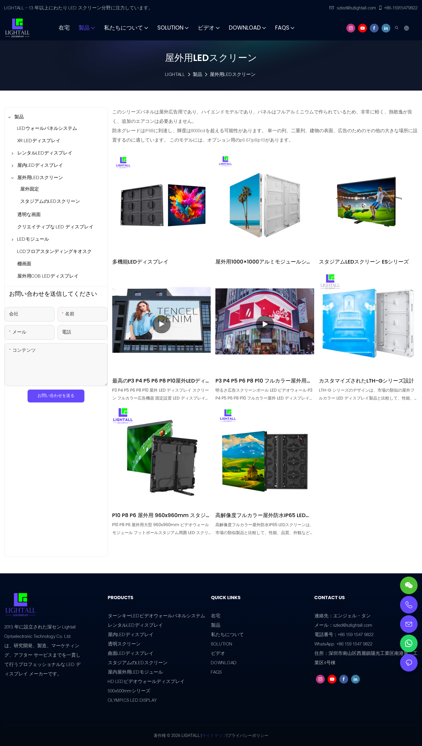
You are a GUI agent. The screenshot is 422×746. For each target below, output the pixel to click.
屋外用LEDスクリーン (233, 74)
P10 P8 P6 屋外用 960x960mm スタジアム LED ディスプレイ (159, 515)
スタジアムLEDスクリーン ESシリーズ (364, 261)
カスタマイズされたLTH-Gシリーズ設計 (366, 380)
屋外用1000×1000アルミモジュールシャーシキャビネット (263, 262)
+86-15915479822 (398, 8)
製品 (197, 74)
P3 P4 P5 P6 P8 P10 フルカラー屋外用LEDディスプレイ (261, 381)
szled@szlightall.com (352, 8)
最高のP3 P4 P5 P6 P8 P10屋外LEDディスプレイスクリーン (161, 381)
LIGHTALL (175, 74)
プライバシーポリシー (247, 735)
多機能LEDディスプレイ (140, 261)
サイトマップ (214, 735)
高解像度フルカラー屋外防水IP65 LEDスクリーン (263, 515)
